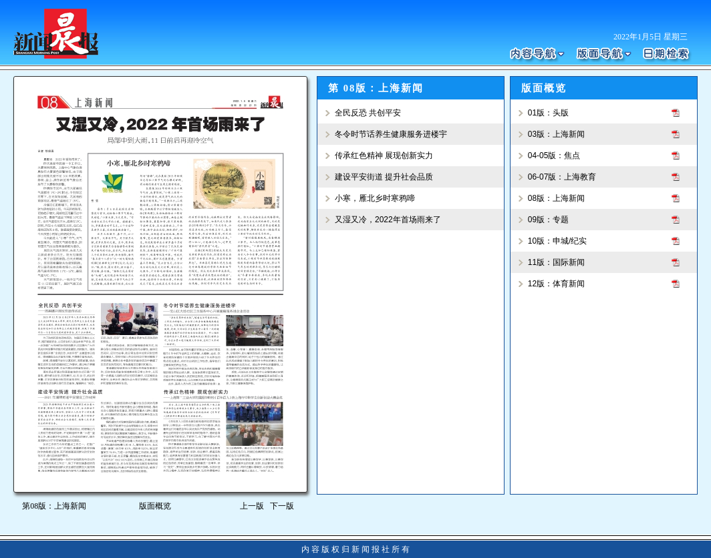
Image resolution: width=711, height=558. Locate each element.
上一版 (252, 506)
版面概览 (155, 506)
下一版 (284, 506)
